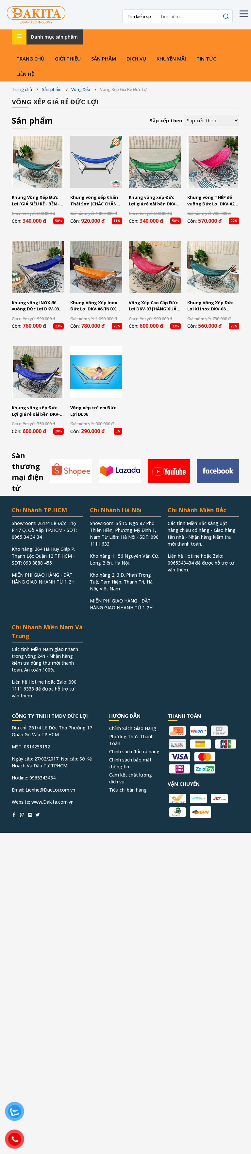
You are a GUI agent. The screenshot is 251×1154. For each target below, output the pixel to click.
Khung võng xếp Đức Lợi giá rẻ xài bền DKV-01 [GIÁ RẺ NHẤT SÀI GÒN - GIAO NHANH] (153, 200)
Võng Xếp (80, 89)
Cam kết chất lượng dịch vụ (130, 778)
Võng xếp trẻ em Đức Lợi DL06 (93, 411)
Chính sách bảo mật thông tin (130, 763)
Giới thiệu (68, 58)
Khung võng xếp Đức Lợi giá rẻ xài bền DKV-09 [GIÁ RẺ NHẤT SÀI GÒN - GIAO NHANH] (36, 411)
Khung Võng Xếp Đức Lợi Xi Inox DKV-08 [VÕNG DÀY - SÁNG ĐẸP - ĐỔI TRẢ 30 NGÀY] (213, 306)
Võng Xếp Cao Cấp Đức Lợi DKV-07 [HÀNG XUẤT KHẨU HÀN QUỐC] (154, 306)
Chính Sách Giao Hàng (132, 728)
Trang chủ (30, 58)
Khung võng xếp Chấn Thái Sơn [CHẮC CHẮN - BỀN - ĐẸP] (94, 200)
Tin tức (206, 58)
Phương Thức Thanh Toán (131, 739)
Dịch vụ (136, 58)
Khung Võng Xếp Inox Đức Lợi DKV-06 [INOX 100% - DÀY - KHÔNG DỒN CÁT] (93, 306)
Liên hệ (25, 74)
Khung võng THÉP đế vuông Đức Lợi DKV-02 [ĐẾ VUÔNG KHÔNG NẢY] (210, 200)
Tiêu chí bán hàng (128, 790)
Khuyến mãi (171, 58)
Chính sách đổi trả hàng (134, 751)
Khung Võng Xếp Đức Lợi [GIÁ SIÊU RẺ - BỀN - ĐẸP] (35, 200)
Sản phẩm (103, 58)
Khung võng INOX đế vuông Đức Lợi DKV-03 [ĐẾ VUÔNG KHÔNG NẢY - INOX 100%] (37, 306)
